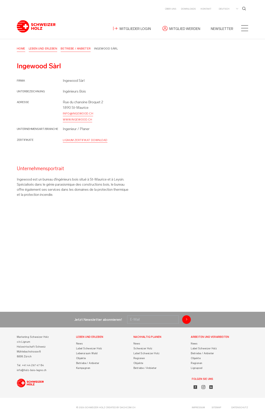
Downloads (188, 8)
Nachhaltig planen (147, 336)
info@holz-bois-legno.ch (32, 370)
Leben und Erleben (43, 48)
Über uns (170, 8)
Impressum (198, 407)
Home (21, 48)
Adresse (23, 102)
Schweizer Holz (142, 348)
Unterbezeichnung (31, 91)
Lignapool (197, 368)
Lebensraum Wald (87, 353)
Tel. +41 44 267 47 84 (30, 365)
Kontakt (206, 8)
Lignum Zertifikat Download (85, 140)
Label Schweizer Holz (89, 348)
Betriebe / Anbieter (76, 48)
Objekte (81, 358)
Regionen (139, 358)
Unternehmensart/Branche (37, 129)
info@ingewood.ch (78, 113)
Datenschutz (239, 407)
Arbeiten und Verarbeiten (210, 336)
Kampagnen (83, 368)
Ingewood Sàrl (106, 48)
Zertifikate (25, 140)
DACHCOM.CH (127, 407)
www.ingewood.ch (77, 119)
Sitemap (216, 407)
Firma (21, 80)
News (79, 343)
